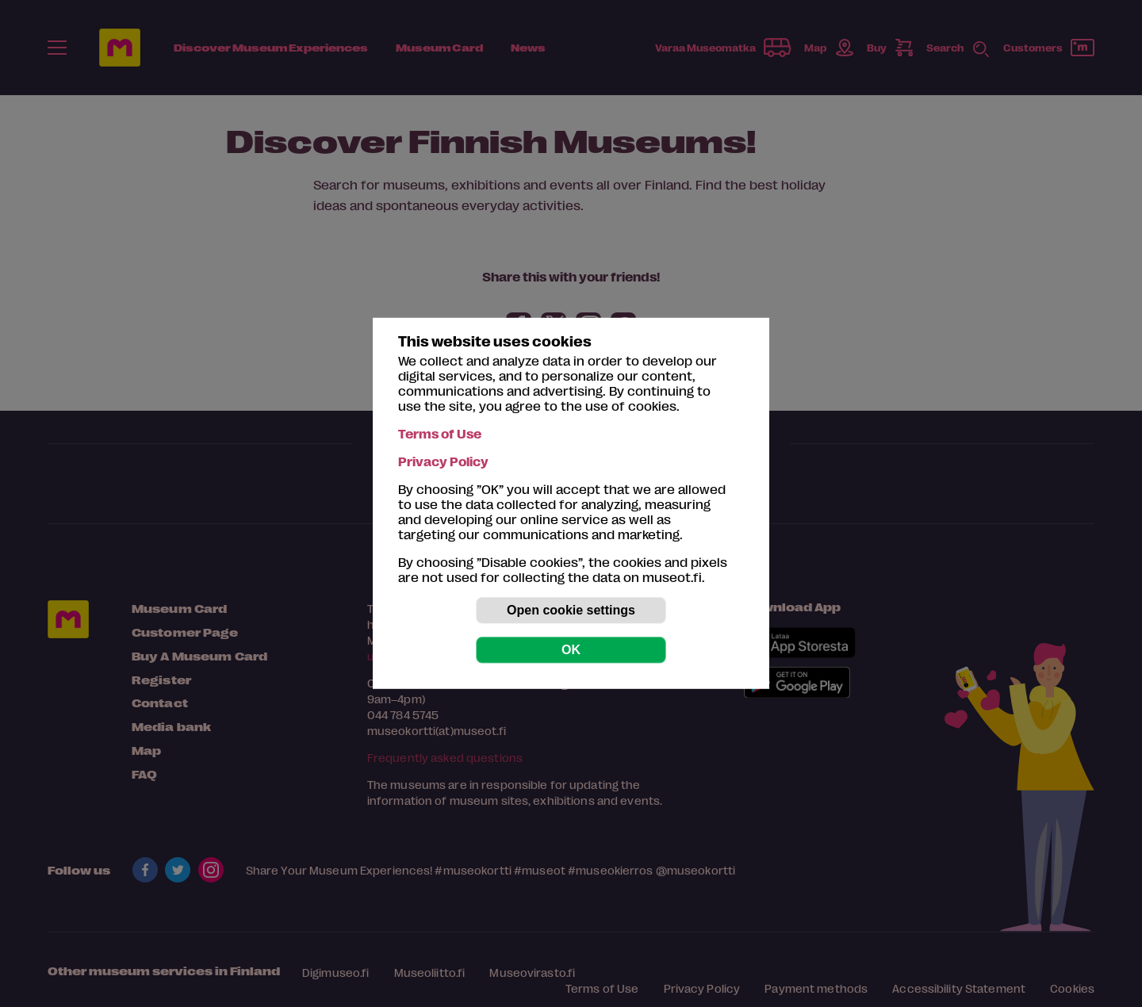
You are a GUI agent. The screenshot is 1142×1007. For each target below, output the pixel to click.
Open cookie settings (571, 610)
